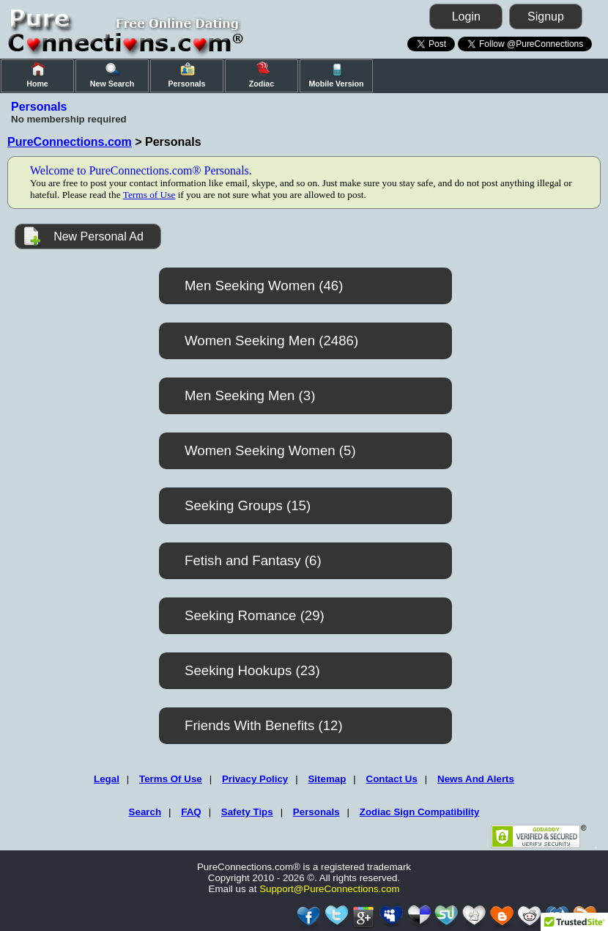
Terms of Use (149, 194)
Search (145, 811)
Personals (316, 811)
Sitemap (327, 778)
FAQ (191, 811)
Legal (106, 778)
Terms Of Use (170, 778)
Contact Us (392, 778)
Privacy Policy (255, 778)
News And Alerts (475, 778)
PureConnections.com (69, 142)
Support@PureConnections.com (329, 888)
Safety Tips (247, 811)
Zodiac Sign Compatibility (420, 811)
